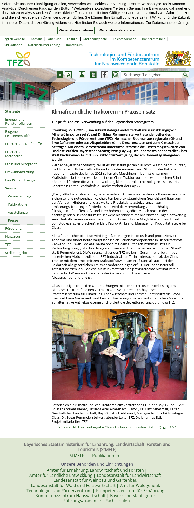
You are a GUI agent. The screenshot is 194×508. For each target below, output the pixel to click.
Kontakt (36, 39)
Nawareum (13, 236)
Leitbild (72, 39)
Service (10, 188)
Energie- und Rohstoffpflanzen (18, 121)
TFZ (8, 244)
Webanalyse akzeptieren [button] (117, 30)
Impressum (74, 45)
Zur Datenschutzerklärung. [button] (167, 23)
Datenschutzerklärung (44, 45)
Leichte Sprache (124, 39)
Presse (13, 220)
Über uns (54, 39)
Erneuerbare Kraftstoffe (23, 143)
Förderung (13, 228)
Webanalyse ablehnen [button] (76, 30)
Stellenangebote (95, 39)
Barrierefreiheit (153, 39)
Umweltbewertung (19, 172)
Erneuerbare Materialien (14, 153)
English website (14, 39)
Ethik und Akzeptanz (21, 164)
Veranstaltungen (21, 196)
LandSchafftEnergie (20, 180)
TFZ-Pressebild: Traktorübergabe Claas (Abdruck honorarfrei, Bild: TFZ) (115, 427)
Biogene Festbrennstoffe (17, 133)
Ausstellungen (19, 212)
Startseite (12, 111)
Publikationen (12, 45)
